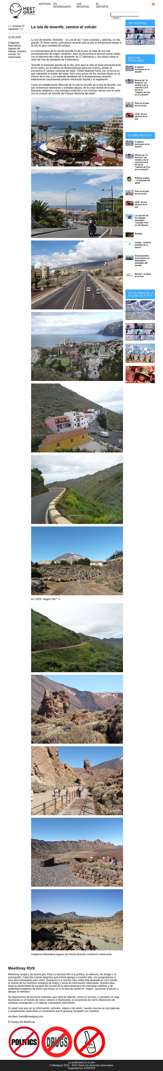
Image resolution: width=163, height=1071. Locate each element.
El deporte (102, 5)
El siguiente (16, 27)
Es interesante (62, 5)
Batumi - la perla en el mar (143, 275)
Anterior (16, 26)
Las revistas (83, 5)
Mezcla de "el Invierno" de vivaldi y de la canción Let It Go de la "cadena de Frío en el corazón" (142, 87)
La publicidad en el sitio (81, 1062)
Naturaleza (14, 45)
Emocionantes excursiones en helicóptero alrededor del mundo (142, 261)
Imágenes (13, 42)
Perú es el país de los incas (142, 104)
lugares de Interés (14, 50)
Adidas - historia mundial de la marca (143, 244)
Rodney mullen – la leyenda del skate (142, 180)
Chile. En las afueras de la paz (141, 116)
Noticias (45, 4)
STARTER (89, 1068)
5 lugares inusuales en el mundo (142, 69)
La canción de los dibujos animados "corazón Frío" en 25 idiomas (142, 220)
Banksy (138, 233)
